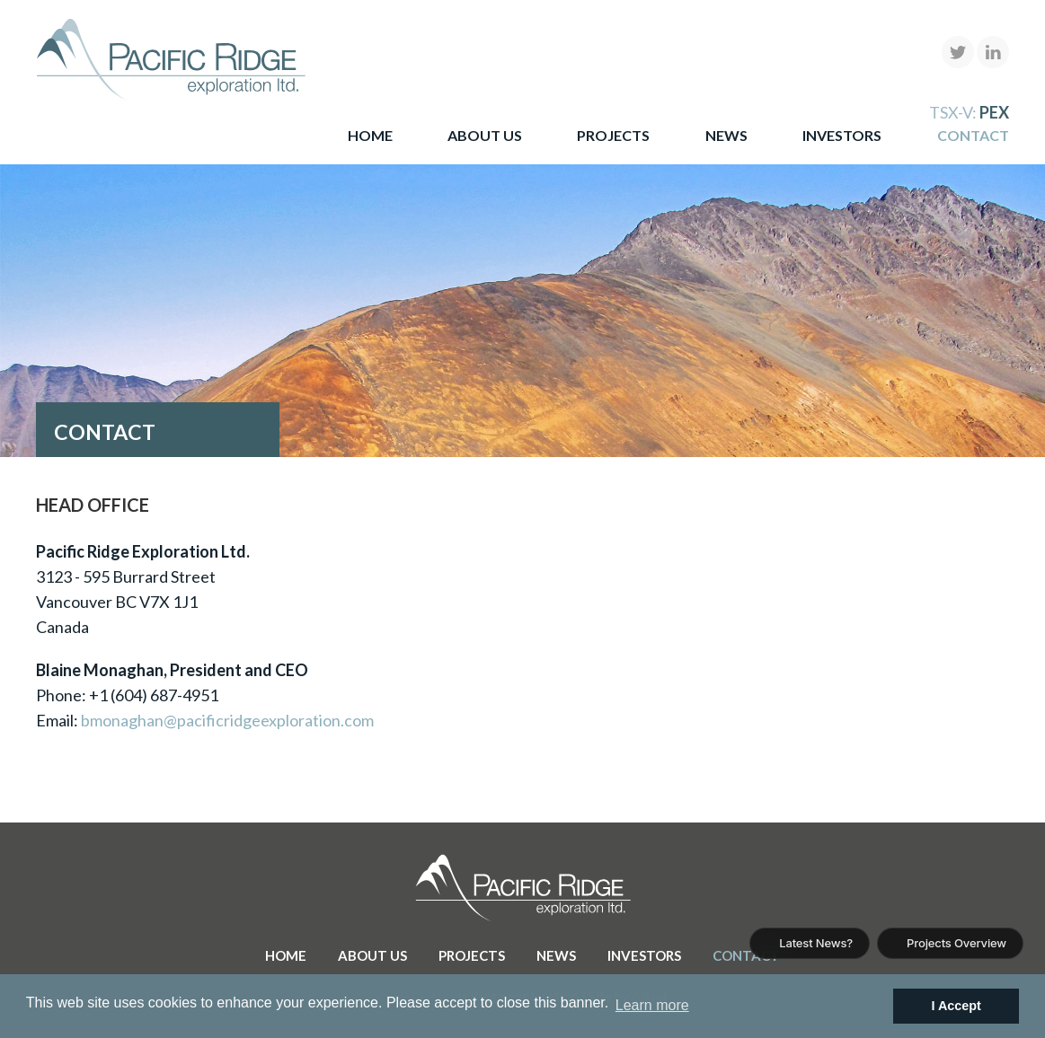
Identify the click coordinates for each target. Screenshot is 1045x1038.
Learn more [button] (652, 1005)
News (726, 135)
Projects (613, 135)
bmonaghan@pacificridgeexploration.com (227, 720)
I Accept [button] (955, 1005)
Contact (973, 135)
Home (370, 135)
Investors (841, 135)
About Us (484, 135)
